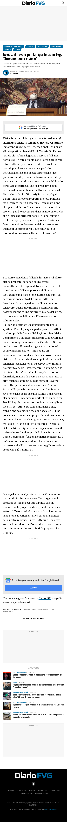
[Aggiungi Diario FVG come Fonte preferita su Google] (33, 127)
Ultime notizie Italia (41, 793)
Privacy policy (43, 790)
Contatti (32, 790)
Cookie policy (55, 790)
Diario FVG (45, 598)
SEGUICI (33, 588)
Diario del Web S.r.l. (51, 809)
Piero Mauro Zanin (46, 610)
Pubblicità (10, 790)
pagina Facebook (20, 602)
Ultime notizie (21, 790)
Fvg (34, 610)
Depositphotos (26, 793)
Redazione (17, 74)
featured (27, 610)
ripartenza (8, 612)
